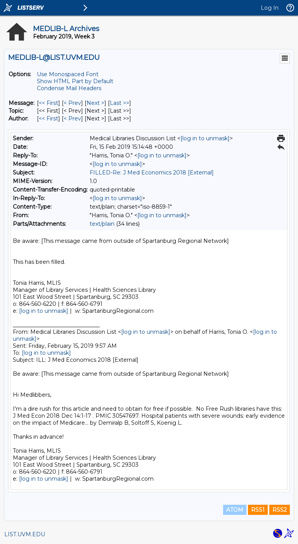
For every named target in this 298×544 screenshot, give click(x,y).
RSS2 (279, 509)
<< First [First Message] (48, 102)
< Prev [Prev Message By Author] (72, 118)
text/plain (102, 223)
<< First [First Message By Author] (48, 118)
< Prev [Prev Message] (72, 102)
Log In (270, 7)
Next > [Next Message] (95, 102)
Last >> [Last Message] (119, 102)
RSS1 (258, 509)
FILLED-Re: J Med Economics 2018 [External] (152, 172)
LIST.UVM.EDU (24, 534)
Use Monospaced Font (68, 74)
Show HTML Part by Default (75, 81)
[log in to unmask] (205, 138)
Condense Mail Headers (69, 88)
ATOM (234, 509)
